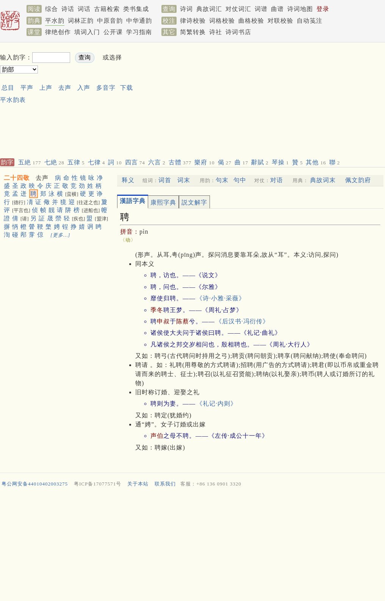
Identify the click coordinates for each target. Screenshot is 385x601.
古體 (180, 162)
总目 (8, 87)
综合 (51, 9)
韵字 (7, 162)
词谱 (261, 9)
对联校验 (280, 20)
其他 (316, 162)
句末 (222, 180)
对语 (276, 180)
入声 (83, 87)
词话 (84, 9)
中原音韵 (110, 20)
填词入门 (87, 32)
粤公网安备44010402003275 (35, 484)
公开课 (113, 32)
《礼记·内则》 (216, 403)
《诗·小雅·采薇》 (220, 298)
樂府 (204, 162)
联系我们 (165, 484)
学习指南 (139, 32)
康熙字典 (163, 202)
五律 (76, 162)
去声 (64, 87)
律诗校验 (193, 20)
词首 (164, 180)
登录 (322, 9)
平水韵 (54, 20)
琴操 (280, 162)
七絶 (54, 162)
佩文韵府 (358, 180)
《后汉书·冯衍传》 (242, 321)
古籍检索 (107, 9)
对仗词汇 (238, 9)
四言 (135, 162)
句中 (239, 180)
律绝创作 (58, 32)
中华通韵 (139, 20)
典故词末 (323, 180)
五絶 (29, 162)
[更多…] (60, 235)
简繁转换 (193, 32)
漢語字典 (133, 201)
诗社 (215, 32)
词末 (183, 180)
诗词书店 (238, 32)
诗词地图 (300, 9)
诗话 (67, 9)
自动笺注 (309, 20)
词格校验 (222, 20)
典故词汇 (209, 9)
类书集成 (136, 9)
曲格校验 (251, 20)
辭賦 (260, 162)
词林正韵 (81, 20)
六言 (157, 162)
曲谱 (277, 9)
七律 (96, 162)
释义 (128, 180)
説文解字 (194, 202)
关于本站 (138, 484)
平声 (26, 87)
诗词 (186, 9)
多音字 (106, 87)
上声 (45, 87)
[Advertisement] (206, 99)
